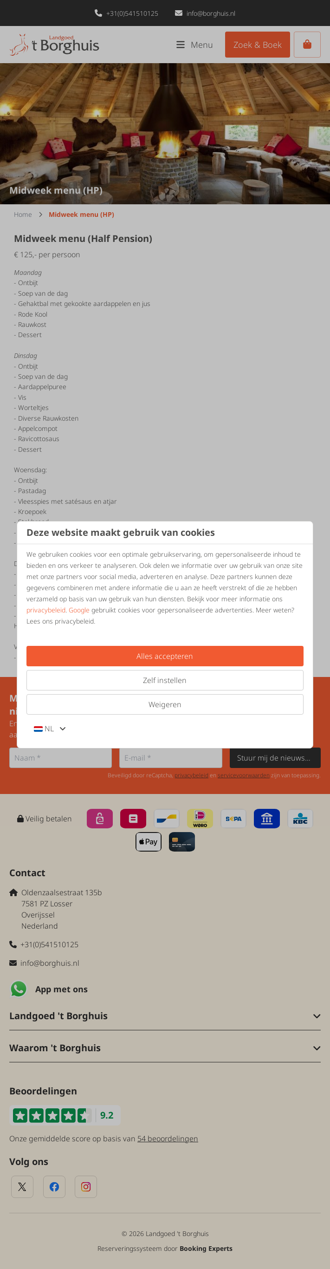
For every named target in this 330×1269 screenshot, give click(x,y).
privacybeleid (45, 609)
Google (79, 609)
